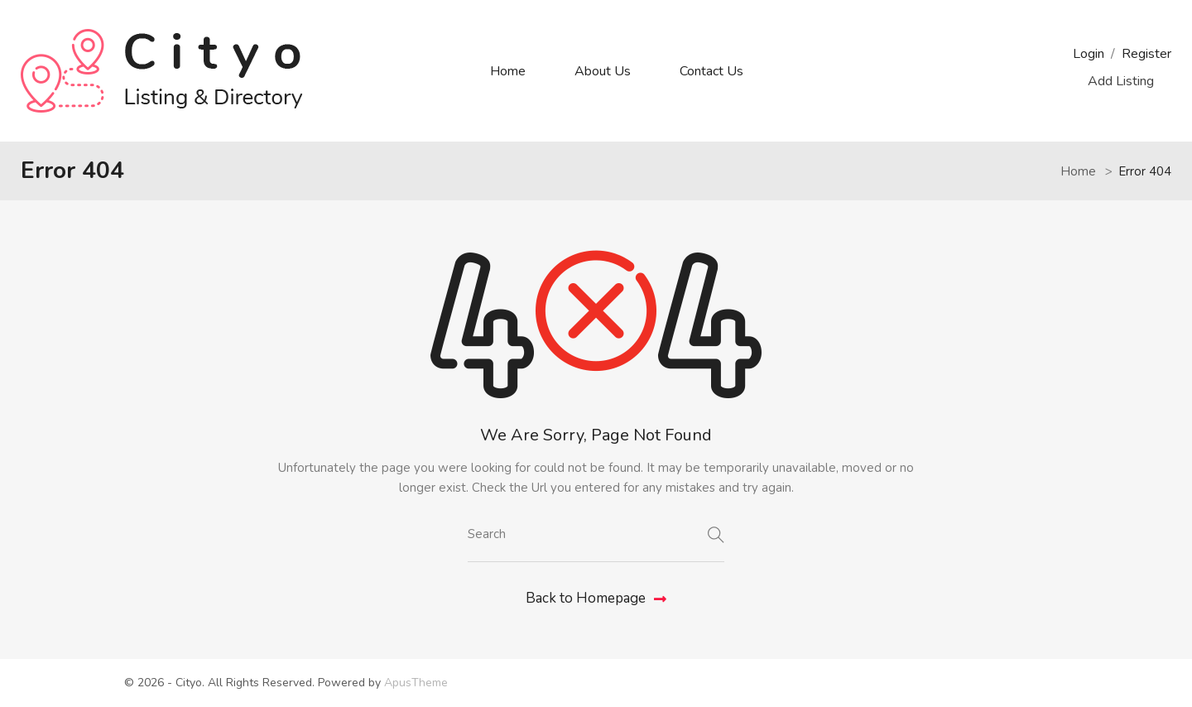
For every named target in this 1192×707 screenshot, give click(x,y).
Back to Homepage (596, 598)
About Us (602, 71)
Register (1146, 54)
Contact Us (711, 71)
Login (1088, 54)
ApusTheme (416, 682)
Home (508, 71)
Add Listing (1121, 81)
